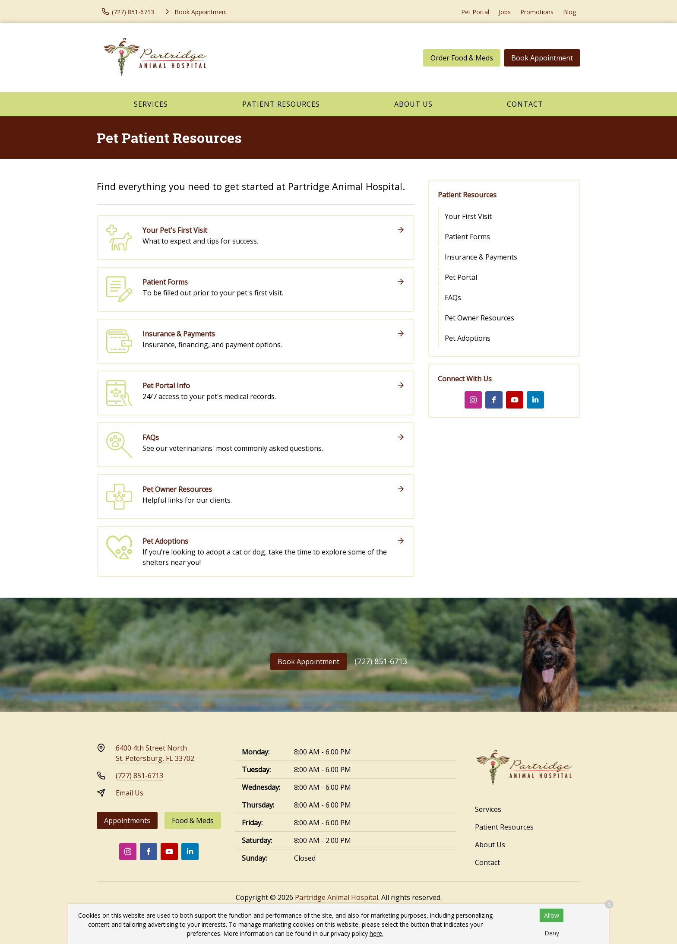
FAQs (453, 297)
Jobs (505, 12)
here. (376, 933)
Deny (551, 933)
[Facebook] (494, 400)
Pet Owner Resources (479, 318)
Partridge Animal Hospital (336, 897)
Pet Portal (475, 12)
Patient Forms (467, 236)
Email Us (129, 793)
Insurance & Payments (481, 257)
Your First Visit (468, 216)
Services (151, 104)
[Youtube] (514, 400)
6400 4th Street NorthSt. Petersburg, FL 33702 (155, 753)
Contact (525, 104)
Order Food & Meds (461, 58)
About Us (413, 104)
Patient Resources (281, 104)
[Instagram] (473, 400)
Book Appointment (542, 58)
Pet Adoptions (467, 338)
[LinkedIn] (535, 400)
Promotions (537, 12)
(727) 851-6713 (380, 661)
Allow (551, 915)
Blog (569, 12)
